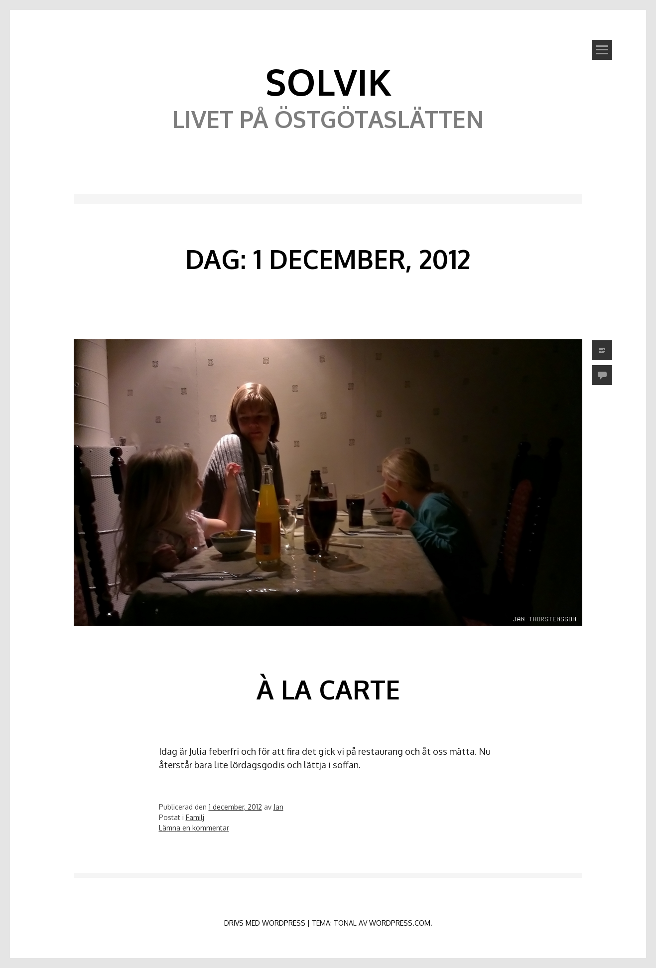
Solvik (328, 81)
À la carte (328, 689)
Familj (195, 817)
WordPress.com (399, 923)
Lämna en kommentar (194, 828)
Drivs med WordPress (264, 923)
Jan (278, 807)
